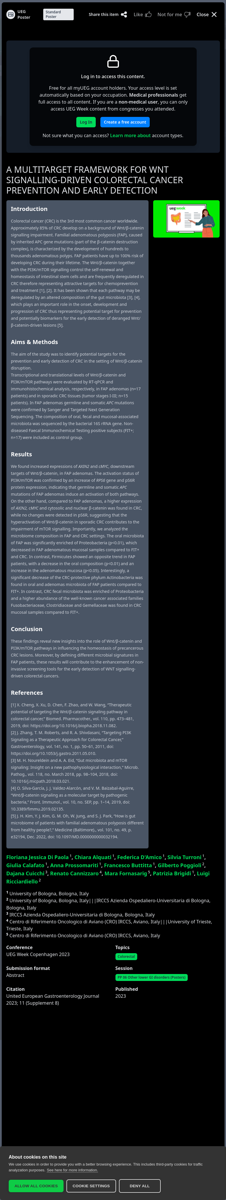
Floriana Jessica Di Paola (39, 857)
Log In (86, 122)
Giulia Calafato (27, 865)
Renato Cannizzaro (76, 873)
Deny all (140, 1186)
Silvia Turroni (185, 857)
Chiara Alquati (94, 857)
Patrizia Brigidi (173, 873)
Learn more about (130, 135)
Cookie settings (91, 1186)
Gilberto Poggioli (181, 865)
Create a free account (125, 122)
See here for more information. (72, 1170)
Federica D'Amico (141, 857)
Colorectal (126, 956)
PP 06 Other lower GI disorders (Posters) (152, 977)
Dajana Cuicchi (27, 873)
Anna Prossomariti (75, 865)
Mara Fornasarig (127, 873)
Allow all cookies (36, 1186)
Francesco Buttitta (129, 865)
